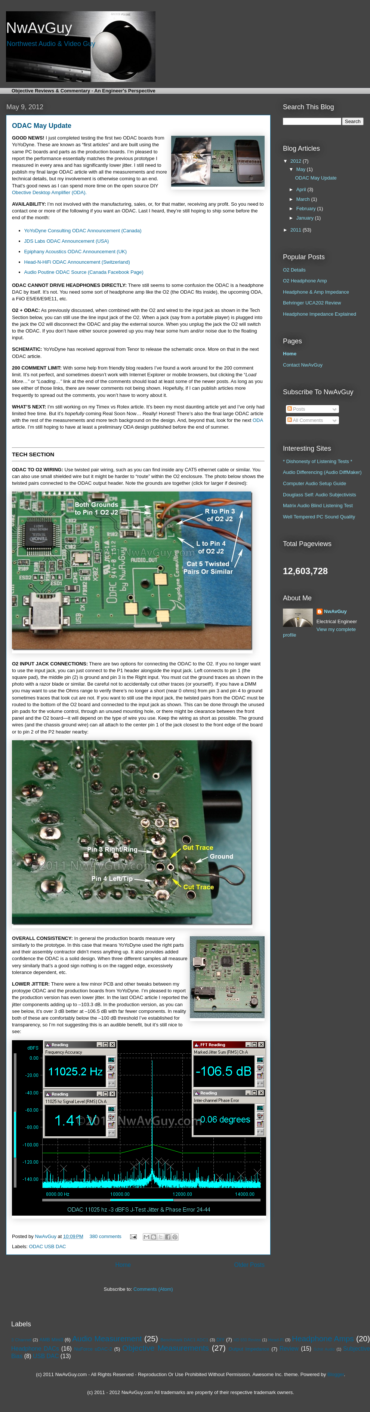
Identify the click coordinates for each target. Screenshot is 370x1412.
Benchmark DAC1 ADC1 (184, 1339)
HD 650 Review (247, 1340)
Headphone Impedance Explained (319, 314)
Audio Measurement (107, 1338)
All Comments (305, 420)
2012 (296, 161)
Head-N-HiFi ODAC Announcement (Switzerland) (77, 262)
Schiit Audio (324, 1349)
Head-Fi (276, 1339)
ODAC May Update (41, 125)
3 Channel (21, 1339)
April (302, 189)
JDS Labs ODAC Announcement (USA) (66, 241)
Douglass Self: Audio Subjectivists (319, 494)
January (305, 218)
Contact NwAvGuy (303, 365)
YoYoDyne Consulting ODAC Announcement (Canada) (83, 230)
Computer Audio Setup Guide (314, 483)
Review (289, 1348)
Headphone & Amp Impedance (316, 292)
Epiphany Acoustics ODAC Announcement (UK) (75, 251)
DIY (220, 1339)
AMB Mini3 (51, 1339)
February (306, 208)
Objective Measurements (165, 1348)
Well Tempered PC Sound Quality (319, 517)
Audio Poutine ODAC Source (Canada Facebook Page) (84, 272)
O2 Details (294, 270)
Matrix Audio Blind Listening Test (318, 505)
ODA (258, 420)
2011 (296, 230)
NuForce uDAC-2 (93, 1349)
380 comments (105, 1236)
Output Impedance (249, 1349)
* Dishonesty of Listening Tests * (317, 461)
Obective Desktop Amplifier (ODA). (49, 192)
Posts (296, 409)
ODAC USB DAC (47, 1246)
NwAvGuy (46, 1236)
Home (123, 1265)
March (303, 199)
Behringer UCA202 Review (312, 303)
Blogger (335, 1374)
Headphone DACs (35, 1348)
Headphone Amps (323, 1338)
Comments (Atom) (153, 1289)
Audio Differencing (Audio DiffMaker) (322, 472)
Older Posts (249, 1265)
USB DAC (46, 1356)
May (301, 169)
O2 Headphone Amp (305, 281)
